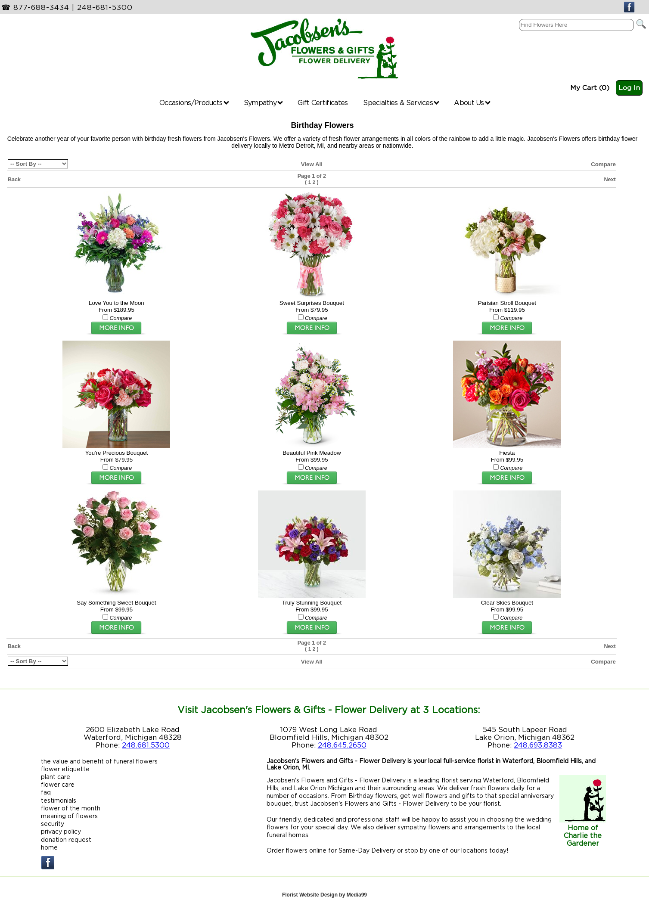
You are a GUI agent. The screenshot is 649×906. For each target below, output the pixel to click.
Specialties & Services (401, 102)
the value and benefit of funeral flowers (99, 761)
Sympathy (263, 102)
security (52, 823)
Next (609, 180)
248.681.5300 (146, 745)
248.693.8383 (538, 745)
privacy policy (61, 831)
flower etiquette (65, 769)
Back (14, 180)
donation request (66, 839)
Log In (629, 87)
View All (312, 164)
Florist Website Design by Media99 (324, 895)
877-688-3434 (41, 7)
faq (46, 792)
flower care (58, 784)
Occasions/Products (194, 102)
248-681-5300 (105, 7)
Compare (603, 164)
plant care (55, 776)
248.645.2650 (342, 745)
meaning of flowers (69, 816)
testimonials (58, 800)
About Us (472, 102)
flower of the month (70, 808)
